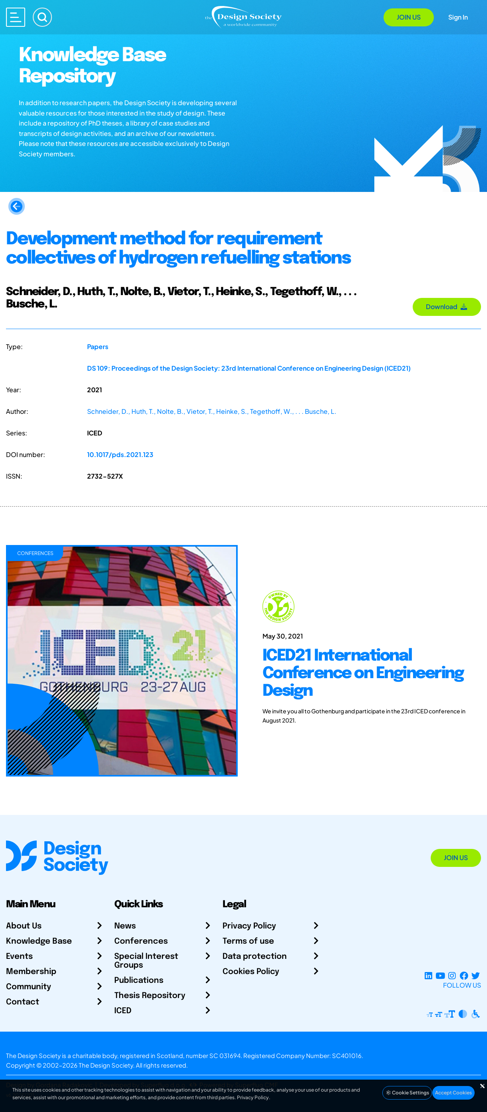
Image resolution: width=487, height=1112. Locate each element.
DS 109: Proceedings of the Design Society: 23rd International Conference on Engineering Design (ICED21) (249, 368)
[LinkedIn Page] (428, 975)
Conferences (141, 941)
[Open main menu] (15, 17)
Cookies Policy (251, 972)
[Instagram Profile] (452, 975)
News (125, 926)
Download (447, 306)
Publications (138, 980)
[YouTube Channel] (440, 975)
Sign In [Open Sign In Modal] (458, 17)
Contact (22, 1002)
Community (28, 987)
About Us (24, 926)
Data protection (255, 956)
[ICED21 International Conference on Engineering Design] (365, 660)
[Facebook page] (464, 975)
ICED (122, 1011)
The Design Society (106, 1065)
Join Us (409, 17)
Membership (31, 972)
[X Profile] (475, 975)
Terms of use (248, 941)
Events (19, 956)
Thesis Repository (149, 996)
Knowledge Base (39, 941)
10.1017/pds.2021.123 (120, 454)
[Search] (42, 17)
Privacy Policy (249, 926)
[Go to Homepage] (243, 16)
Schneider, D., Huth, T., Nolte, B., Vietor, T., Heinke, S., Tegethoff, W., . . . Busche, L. (211, 411)
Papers (97, 346)
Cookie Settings (407, 1093)
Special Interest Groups (146, 961)
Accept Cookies (453, 1093)
